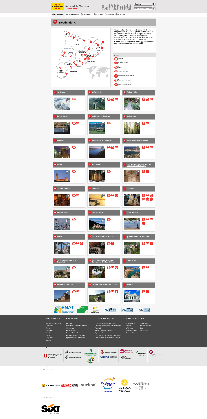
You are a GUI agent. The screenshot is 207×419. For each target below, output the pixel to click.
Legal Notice (130, 323)
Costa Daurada (132, 212)
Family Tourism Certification (75, 335)
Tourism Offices (131, 330)
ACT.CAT (69, 323)
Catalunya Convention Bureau (76, 325)
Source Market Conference (75, 333)
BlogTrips (49, 338)
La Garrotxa (131, 116)
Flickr (48, 335)
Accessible (98, 328)
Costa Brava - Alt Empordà (101, 140)
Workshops (70, 328)
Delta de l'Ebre (62, 212)
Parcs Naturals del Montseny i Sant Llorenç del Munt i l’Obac (103, 261)
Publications (144, 323)
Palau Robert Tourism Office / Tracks (107, 338)
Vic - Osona (96, 164)
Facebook (49, 325)
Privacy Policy (131, 333)
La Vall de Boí (97, 92)
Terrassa (130, 284)
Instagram (49, 330)
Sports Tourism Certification (75, 338)
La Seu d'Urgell (62, 116)
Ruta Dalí (60, 140)
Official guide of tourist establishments (108, 325)
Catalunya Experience (53, 323)
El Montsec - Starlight (65, 284)
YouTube (49, 333)
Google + (49, 340)
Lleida (59, 164)
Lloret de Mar (132, 260)
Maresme (95, 188)
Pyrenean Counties (101, 333)
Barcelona (130, 188)
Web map (129, 328)
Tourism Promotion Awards (104, 330)
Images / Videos (145, 325)
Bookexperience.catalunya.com (105, 323)
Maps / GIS (144, 330)
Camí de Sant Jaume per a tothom (104, 284)
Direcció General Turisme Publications (108, 335)
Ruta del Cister (97, 212)
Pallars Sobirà (132, 92)
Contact (128, 325)
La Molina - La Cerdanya (101, 116)
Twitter (48, 328)
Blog (141, 328)
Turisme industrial (63, 188)
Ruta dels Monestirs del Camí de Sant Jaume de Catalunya (139, 165)
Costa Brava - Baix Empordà (137, 140)
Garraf (59, 236)
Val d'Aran (61, 92)
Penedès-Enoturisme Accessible (104, 236)
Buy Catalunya (71, 330)
